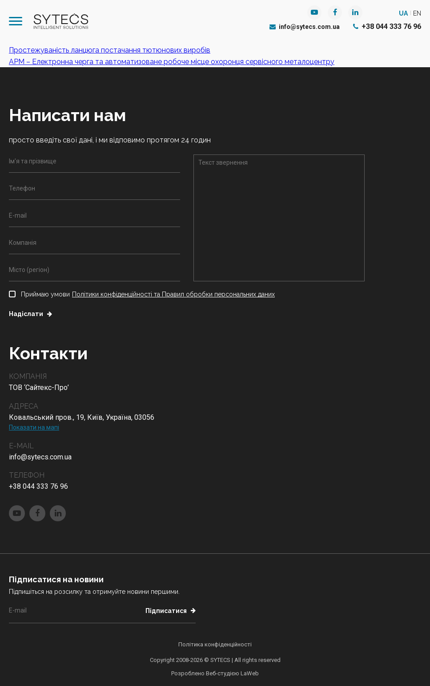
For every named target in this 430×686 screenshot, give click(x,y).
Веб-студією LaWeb (232, 673)
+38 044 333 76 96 (387, 26)
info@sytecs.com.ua (304, 26)
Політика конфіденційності (215, 644)
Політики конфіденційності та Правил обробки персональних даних (173, 294)
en (417, 13)
